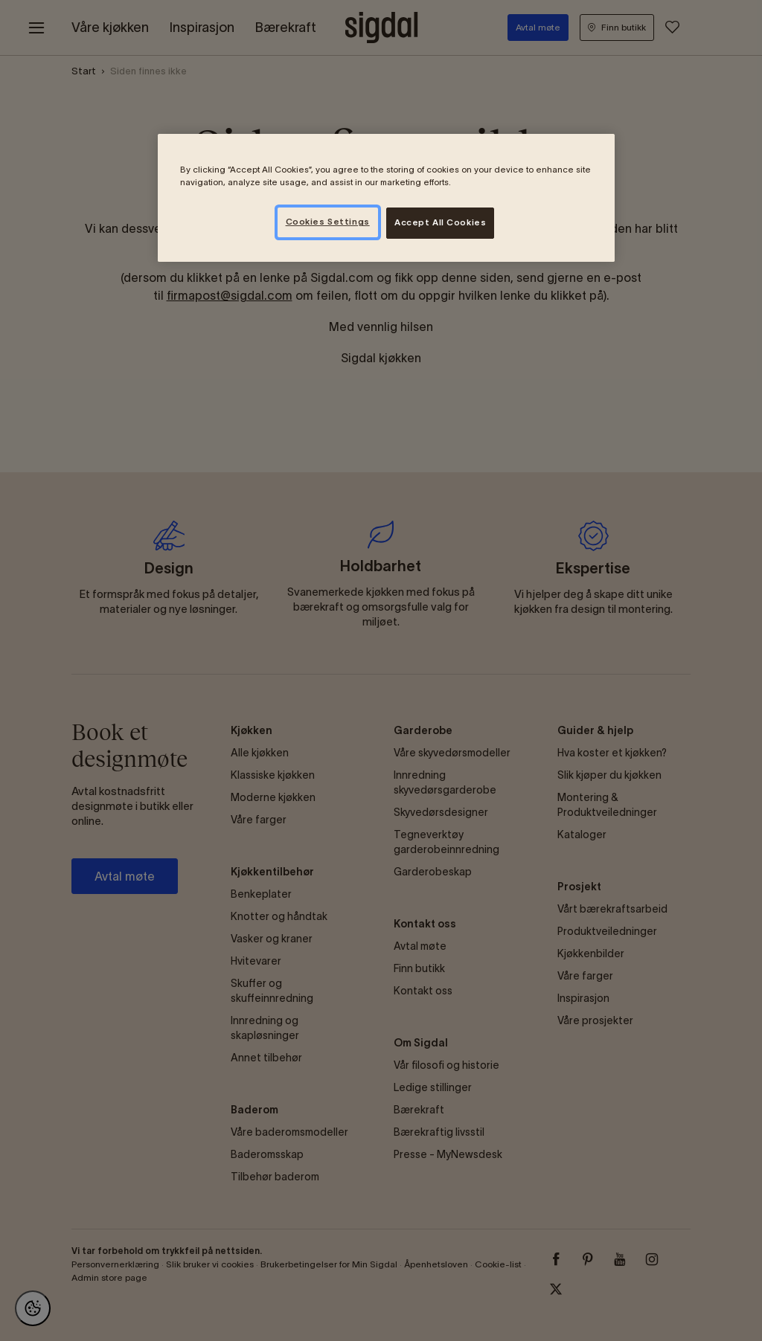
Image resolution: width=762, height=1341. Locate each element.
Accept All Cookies (440, 222)
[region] (386, 198)
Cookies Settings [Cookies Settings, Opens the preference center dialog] (328, 221)
